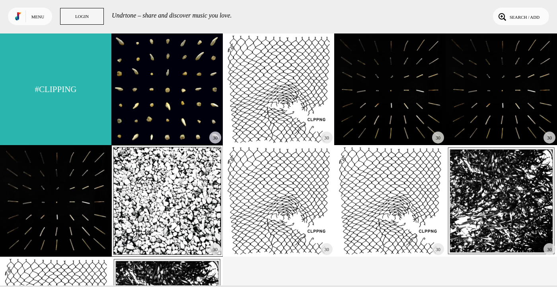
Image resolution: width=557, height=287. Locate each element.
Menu (37, 16)
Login (82, 16)
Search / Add (518, 16)
